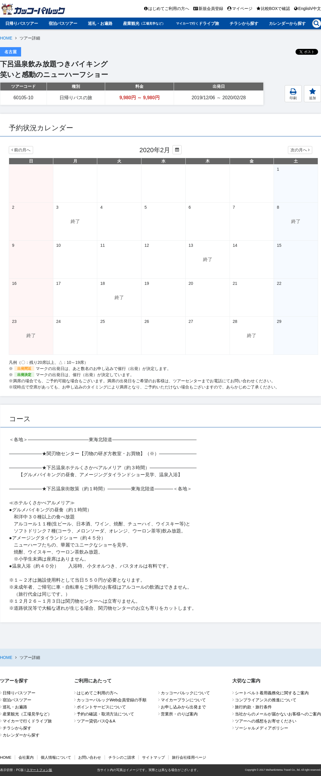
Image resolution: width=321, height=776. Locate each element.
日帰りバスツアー (21, 23)
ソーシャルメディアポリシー (261, 728)
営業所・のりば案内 (179, 714)
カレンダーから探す (287, 23)
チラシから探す (244, 23)
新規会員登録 (208, 8)
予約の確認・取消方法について (105, 714)
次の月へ (300, 150)
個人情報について (56, 757)
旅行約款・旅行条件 (253, 707)
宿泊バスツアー (63, 23)
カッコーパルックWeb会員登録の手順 (112, 700)
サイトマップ (153, 757)
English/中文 (307, 8)
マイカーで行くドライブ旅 (27, 721)
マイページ (239, 8)
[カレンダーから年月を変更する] (177, 149)
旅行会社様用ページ (189, 757)
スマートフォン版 (39, 770)
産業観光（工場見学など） (27, 714)
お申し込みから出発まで (183, 707)
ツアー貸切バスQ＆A (96, 721)
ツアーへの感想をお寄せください (265, 721)
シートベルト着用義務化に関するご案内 (272, 693)
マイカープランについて (183, 700)
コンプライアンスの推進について (265, 700)
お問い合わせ (89, 757)
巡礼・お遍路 (100, 23)
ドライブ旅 (197, 23)
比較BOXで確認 (273, 8)
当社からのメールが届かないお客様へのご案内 (278, 714)
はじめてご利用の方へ (166, 8)
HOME (6, 38)
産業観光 (144, 23)
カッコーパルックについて (185, 693)
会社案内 (26, 757)
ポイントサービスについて (101, 707)
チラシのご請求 (121, 757)
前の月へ (20, 150)
